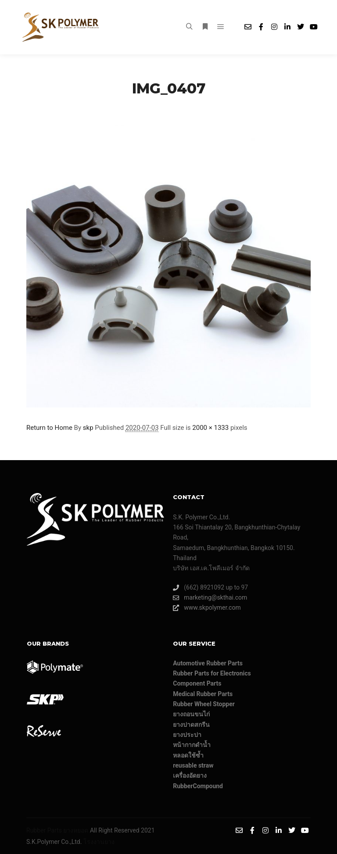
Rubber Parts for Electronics (212, 673)
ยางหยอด (75, 830)
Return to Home (49, 428)
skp (88, 428)
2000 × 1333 (210, 428)
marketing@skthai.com (210, 598)
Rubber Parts (44, 830)
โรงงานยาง (99, 841)
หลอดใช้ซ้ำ (188, 755)
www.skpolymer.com (207, 608)
